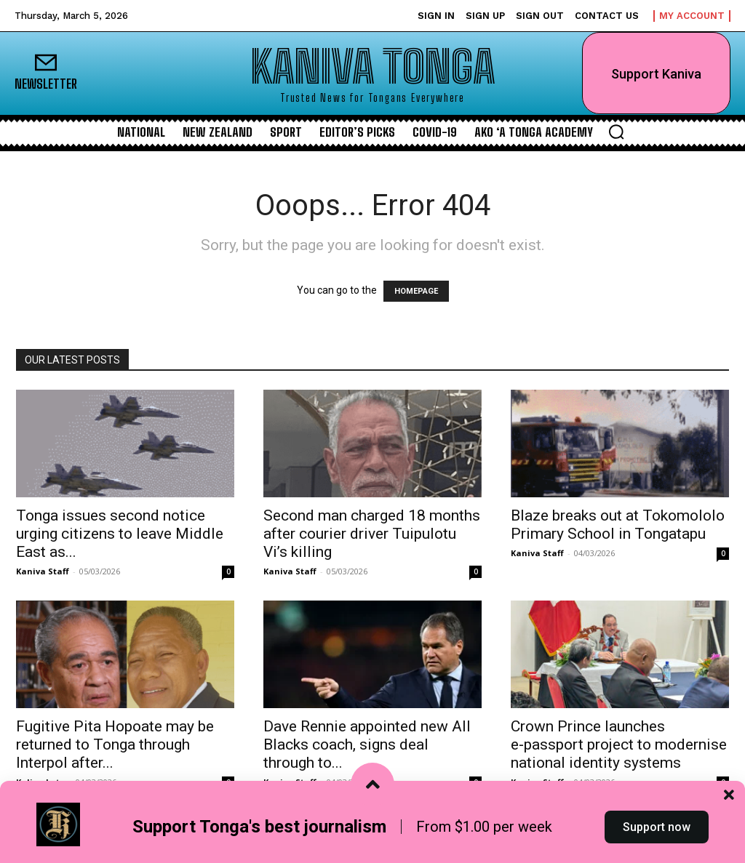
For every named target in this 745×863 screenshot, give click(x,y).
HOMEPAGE (416, 291)
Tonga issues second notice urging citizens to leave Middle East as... (119, 534)
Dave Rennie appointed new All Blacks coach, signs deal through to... (367, 744)
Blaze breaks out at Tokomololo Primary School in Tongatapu (618, 524)
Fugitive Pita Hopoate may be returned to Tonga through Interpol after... (115, 744)
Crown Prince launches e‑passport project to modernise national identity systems (619, 744)
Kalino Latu (40, 781)
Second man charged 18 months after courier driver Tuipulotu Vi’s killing (371, 534)
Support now (656, 836)
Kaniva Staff (42, 571)
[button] (616, 131)
